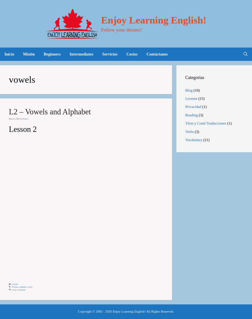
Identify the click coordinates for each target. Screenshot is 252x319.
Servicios (109, 54)
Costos (132, 54)
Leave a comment (18, 290)
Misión (29, 54)
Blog (189, 90)
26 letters (15, 287)
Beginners (52, 54)
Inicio (9, 54)
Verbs (189, 132)
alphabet (23, 287)
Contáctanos (157, 54)
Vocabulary (193, 140)
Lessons (15, 284)
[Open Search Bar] (245, 54)
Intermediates (81, 54)
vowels (29, 287)
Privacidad (193, 107)
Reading (191, 115)
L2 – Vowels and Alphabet (50, 112)
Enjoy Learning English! (153, 20)
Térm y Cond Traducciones (206, 123)
